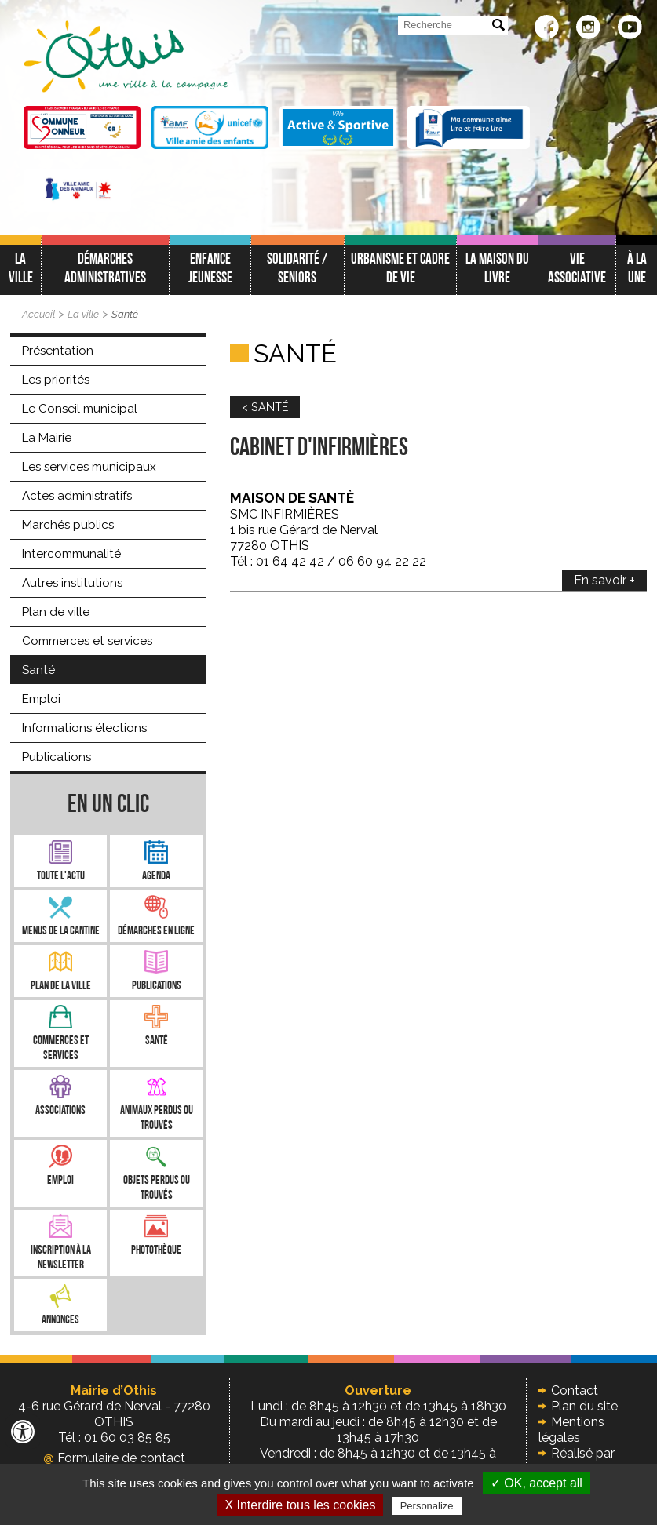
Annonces (60, 1321)
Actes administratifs (77, 496)
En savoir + (604, 580)
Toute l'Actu (61, 877)
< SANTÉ (265, 406)
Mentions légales (571, 1429)
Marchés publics (68, 525)
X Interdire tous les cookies (299, 1505)
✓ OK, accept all (536, 1483)
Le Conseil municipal (79, 409)
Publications (56, 757)
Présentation (57, 351)
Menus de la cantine (61, 931)
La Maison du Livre (497, 269)
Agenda (156, 877)
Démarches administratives (105, 269)
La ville (21, 269)
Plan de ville (55, 612)
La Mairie (46, 438)
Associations (60, 1111)
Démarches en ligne (156, 931)
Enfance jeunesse (210, 269)
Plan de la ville (61, 986)
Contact (574, 1390)
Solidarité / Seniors (297, 269)
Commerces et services (87, 641)
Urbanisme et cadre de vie (400, 269)
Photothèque (156, 1251)
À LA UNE (637, 269)
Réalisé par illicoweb (576, 1461)
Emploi (41, 699)
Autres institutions (72, 583)
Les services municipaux (89, 467)
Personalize (427, 1506)
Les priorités (55, 380)
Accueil (38, 314)
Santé (124, 314)
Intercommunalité (71, 554)
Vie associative (577, 269)
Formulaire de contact (114, 1457)
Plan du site (584, 1406)
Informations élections (84, 728)
